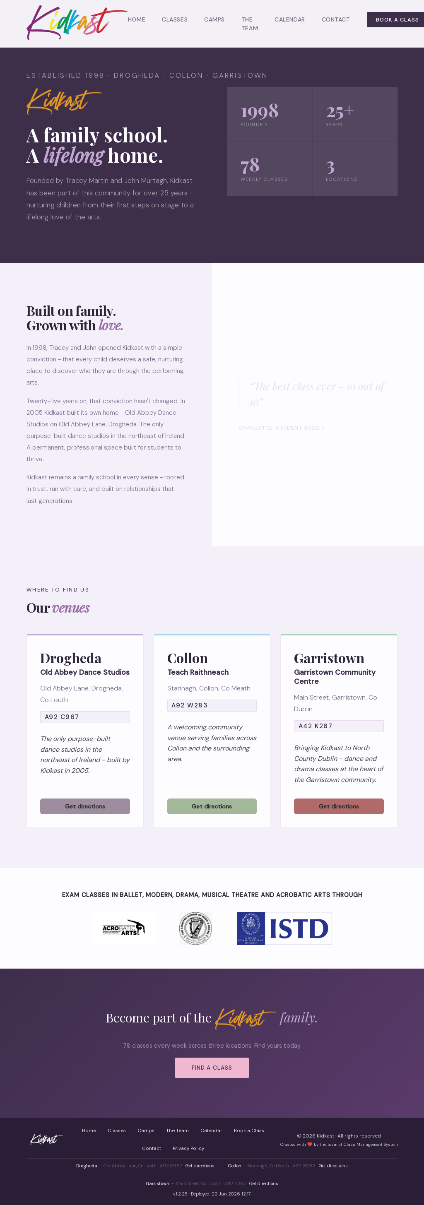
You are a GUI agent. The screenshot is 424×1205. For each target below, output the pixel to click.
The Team (177, 1131)
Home (136, 19)
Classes (175, 19)
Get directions (200, 1166)
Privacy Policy (188, 1148)
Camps (214, 19)
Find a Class (212, 1067)
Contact (336, 19)
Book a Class (249, 1131)
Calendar (290, 19)
